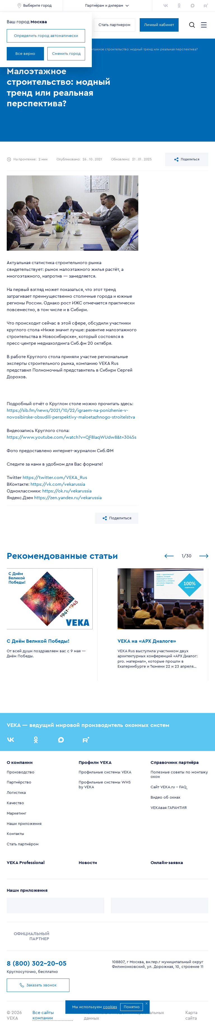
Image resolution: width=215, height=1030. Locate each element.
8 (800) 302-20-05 (37, 963)
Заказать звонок (38, 985)
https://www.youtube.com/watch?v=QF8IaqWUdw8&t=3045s (71, 437)
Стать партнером (114, 25)
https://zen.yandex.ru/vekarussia (68, 498)
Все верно (25, 54)
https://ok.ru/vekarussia (67, 491)
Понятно (132, 1007)
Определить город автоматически (46, 36)
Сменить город (66, 54)
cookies (110, 1007)
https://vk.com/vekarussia (58, 484)
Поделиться (186, 159)
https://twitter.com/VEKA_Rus (55, 477)
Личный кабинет (159, 25)
